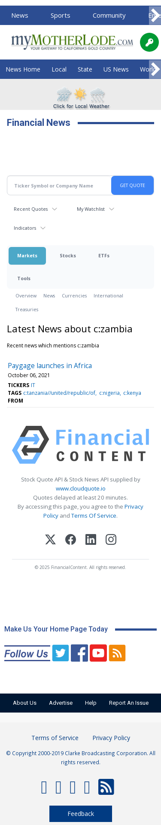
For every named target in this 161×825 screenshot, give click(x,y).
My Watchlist (91, 209)
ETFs (103, 255)
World (148, 69)
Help (91, 703)
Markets (27, 255)
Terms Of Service (93, 515)
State (85, 69)
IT (33, 385)
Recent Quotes (31, 209)
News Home (23, 69)
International (108, 295)
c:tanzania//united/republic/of (59, 393)
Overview (25, 295)
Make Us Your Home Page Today (56, 629)
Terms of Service (55, 738)
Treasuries (26, 309)
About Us (24, 703)
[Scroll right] (155, 15)
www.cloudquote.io (81, 488)
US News (116, 69)
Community (109, 15)
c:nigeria (109, 393)
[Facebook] (70, 541)
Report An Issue (129, 703)
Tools (23, 278)
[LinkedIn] (91, 541)
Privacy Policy (111, 738)
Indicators (25, 228)
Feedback (80, 813)
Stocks (68, 255)
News (19, 15)
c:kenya (132, 393)
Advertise (61, 703)
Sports (60, 15)
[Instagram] (111, 541)
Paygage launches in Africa (50, 365)
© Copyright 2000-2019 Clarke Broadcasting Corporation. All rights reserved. (80, 757)
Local (59, 69)
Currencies (74, 295)
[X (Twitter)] (50, 541)
